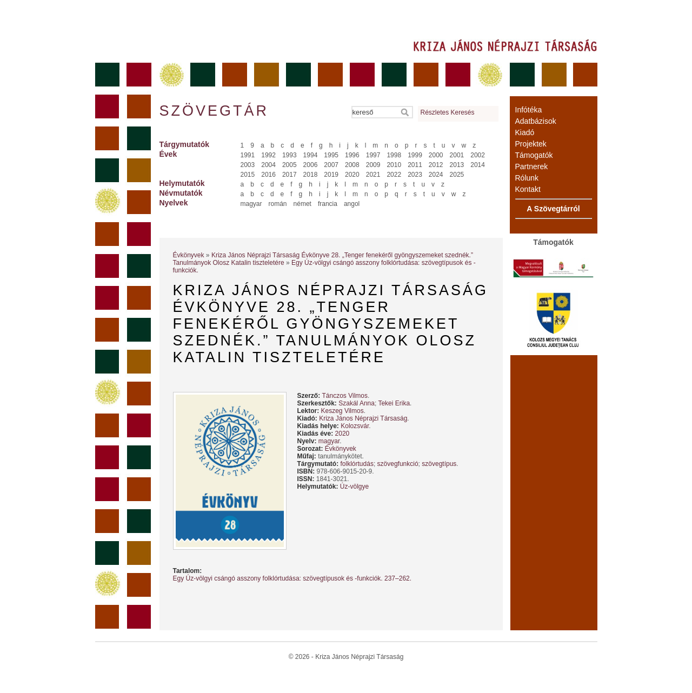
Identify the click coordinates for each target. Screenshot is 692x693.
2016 (268, 174)
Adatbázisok (535, 121)
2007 (331, 165)
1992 (268, 155)
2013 (457, 165)
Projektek (531, 143)
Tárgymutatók (184, 144)
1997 (373, 155)
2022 (394, 174)
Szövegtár (213, 111)
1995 (331, 155)
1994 (310, 155)
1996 (352, 155)
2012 (436, 165)
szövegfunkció (397, 464)
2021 (373, 174)
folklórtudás (357, 464)
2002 (477, 155)
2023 (415, 174)
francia (327, 204)
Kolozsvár (355, 426)
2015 (248, 174)
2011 (415, 165)
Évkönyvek (188, 255)
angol (352, 204)
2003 (248, 165)
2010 (394, 165)
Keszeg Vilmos (342, 411)
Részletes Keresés (448, 112)
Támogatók (534, 155)
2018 (310, 174)
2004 (268, 165)
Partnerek (531, 166)
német (302, 204)
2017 (289, 174)
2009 (373, 165)
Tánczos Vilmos (345, 395)
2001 (457, 155)
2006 (310, 165)
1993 (289, 155)
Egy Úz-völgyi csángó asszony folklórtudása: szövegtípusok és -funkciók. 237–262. (292, 578)
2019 (331, 174)
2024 (436, 174)
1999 (415, 155)
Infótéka (528, 109)
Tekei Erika (394, 403)
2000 (436, 155)
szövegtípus (439, 464)
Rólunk (527, 178)
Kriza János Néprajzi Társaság (363, 418)
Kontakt (528, 189)
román (278, 204)
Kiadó (525, 132)
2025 (457, 174)
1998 (394, 155)
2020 (352, 174)
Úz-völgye (354, 486)
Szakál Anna (356, 403)
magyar (251, 204)
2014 (477, 165)
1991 (248, 155)
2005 (289, 165)
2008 (352, 165)
